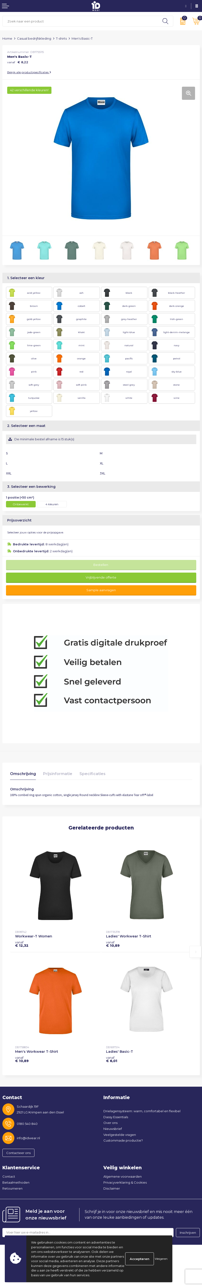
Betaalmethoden (15, 1182)
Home (7, 38)
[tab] (23, 775)
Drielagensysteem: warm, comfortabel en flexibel (141, 1111)
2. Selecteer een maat (26, 426)
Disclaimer (111, 1188)
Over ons (110, 1123)
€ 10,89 (113, 944)
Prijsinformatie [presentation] (57, 773)
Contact (8, 1176)
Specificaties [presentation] (92, 773)
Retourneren (12, 1188)
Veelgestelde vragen (119, 1135)
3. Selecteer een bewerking (31, 486)
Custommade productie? (123, 1140)
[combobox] (80, 21)
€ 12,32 (21, 944)
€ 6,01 (111, 1059)
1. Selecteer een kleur (26, 278)
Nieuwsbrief (112, 1129)
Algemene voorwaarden (122, 1176)
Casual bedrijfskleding (34, 38)
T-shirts (61, 38)
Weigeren (161, 1258)
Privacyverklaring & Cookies (125, 1182)
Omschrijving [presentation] (23, 773)
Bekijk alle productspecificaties (29, 72)
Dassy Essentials (115, 1117)
